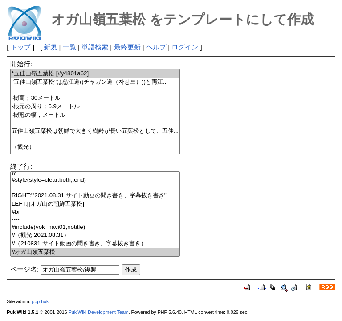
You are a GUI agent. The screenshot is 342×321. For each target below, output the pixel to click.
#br (95, 212)
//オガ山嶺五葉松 (95, 252)
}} (95, 172)
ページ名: (24, 269)
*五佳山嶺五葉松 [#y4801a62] (95, 73)
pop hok (40, 301)
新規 (50, 47)
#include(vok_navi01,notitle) (95, 227)
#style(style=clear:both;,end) (95, 180)
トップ (21, 47)
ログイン (184, 47)
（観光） (95, 147)
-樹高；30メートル (95, 98)
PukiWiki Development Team (99, 312)
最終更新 (127, 47)
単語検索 (94, 47)
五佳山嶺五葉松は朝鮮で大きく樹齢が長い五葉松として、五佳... (95, 131)
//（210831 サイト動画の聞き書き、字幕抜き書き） (95, 244)
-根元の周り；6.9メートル (95, 106)
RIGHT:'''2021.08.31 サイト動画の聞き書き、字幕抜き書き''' (95, 195)
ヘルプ (156, 47)
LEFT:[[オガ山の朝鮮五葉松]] (95, 204)
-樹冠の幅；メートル (95, 115)
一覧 (69, 47)
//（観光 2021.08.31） (95, 235)
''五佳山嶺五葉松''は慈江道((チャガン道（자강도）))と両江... (95, 82)
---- (95, 219)
